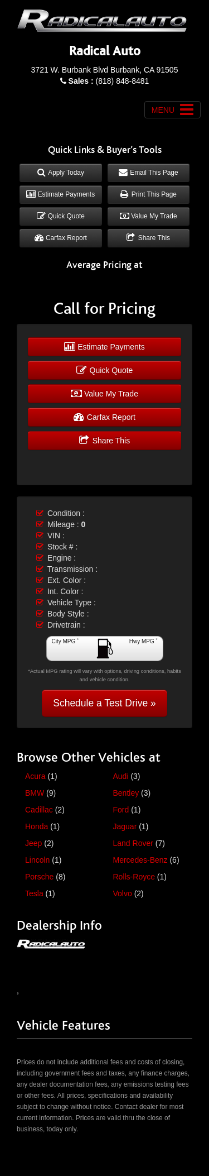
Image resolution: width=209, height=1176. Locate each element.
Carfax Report (61, 238)
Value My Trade (148, 216)
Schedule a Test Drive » (104, 703)
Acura (35, 776)
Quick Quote (61, 216)
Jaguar (125, 826)
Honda (36, 826)
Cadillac (39, 809)
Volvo (122, 893)
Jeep (33, 843)
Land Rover (133, 843)
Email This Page (148, 172)
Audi (121, 776)
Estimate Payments (60, 194)
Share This (148, 238)
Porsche (39, 876)
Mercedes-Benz (140, 859)
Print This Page (148, 194)
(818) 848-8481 (109, 81)
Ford (121, 809)
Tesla (34, 893)
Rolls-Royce (134, 876)
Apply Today (60, 172)
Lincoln (37, 859)
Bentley (126, 792)
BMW (34, 792)
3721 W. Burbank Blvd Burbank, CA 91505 (104, 69)
